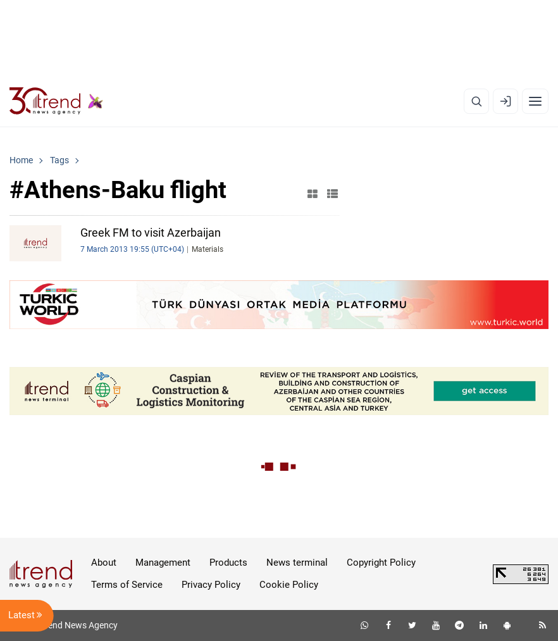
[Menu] (535, 101)
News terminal (297, 562)
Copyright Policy (381, 562)
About (103, 562)
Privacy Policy (211, 584)
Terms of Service (127, 584)
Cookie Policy (288, 584)
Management (162, 562)
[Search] (476, 101)
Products (228, 562)
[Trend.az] (56, 101)
